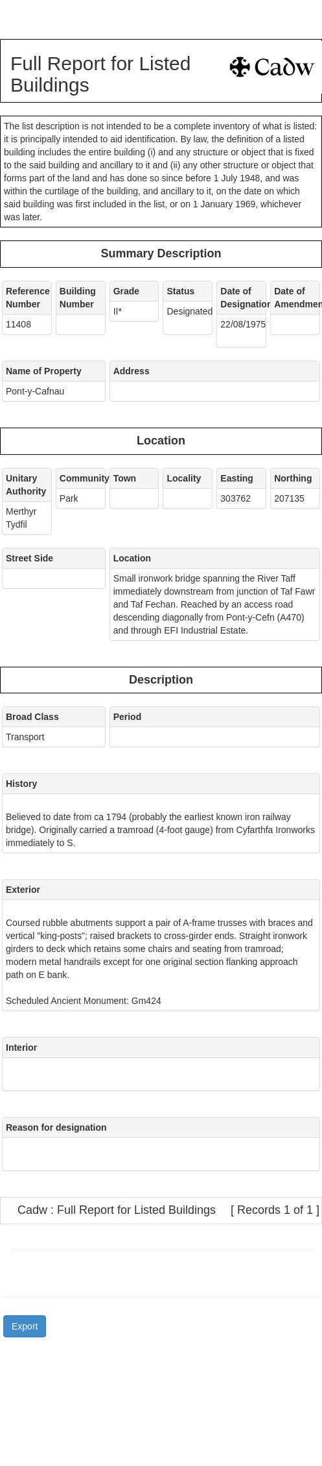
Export (25, 1326)
